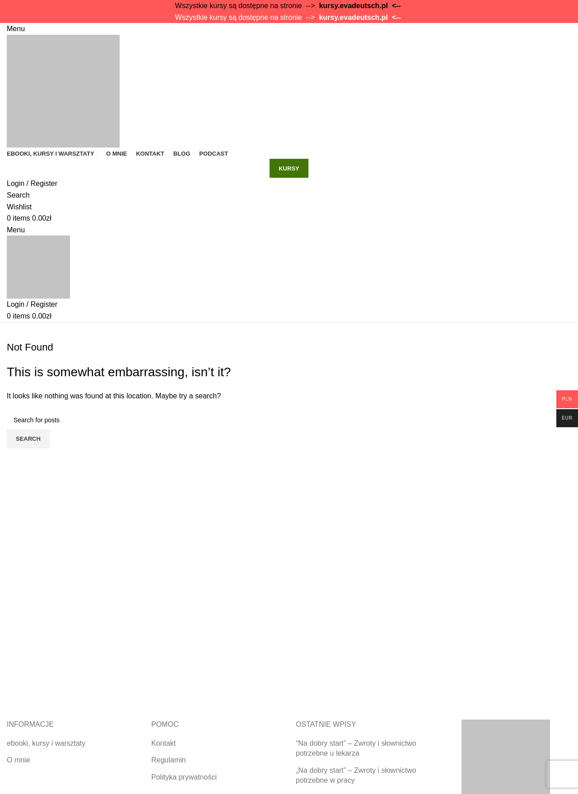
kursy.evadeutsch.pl (353, 5)
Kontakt (163, 743)
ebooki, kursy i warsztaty (46, 743)
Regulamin (168, 760)
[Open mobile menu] (16, 28)
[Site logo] (63, 90)
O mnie (18, 760)
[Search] (18, 195)
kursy (289, 168)
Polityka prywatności (184, 777)
